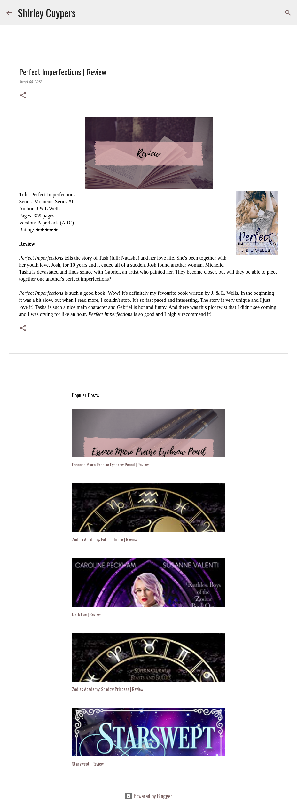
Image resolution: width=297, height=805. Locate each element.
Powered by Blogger (148, 796)
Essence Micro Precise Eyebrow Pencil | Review (110, 464)
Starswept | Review (88, 763)
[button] (23, 95)
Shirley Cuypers (47, 12)
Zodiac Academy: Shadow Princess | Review (107, 688)
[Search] (85, 12)
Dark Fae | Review (86, 614)
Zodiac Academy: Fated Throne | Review (104, 539)
